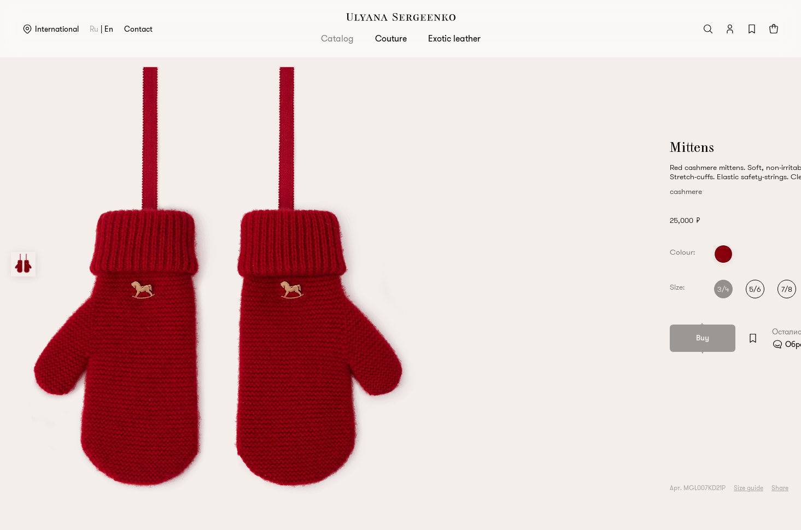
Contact (138, 29)
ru (94, 29)
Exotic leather (454, 38)
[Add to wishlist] (541, 338)
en (108, 29)
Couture (391, 38)
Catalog (337, 38)
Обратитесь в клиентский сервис (631, 344)
